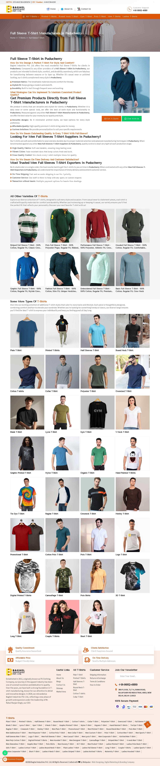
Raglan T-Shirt (51, 516)
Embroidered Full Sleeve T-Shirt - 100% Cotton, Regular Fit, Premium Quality (96, 292)
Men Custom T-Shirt (93, 733)
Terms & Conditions (97, 681)
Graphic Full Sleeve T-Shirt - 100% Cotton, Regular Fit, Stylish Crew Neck (25, 292)
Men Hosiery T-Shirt (66, 744)
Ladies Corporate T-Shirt (16, 751)
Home (51, 9)
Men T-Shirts (114, 16)
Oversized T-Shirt (123, 393)
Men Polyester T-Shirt (37, 733)
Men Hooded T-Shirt (58, 740)
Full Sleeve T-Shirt (142, 721)
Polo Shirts (85, 597)
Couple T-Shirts (52, 638)
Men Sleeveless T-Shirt (15, 744)
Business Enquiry (12, 759)
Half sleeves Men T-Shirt (16, 736)
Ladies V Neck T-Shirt (51, 751)
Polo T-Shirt (100, 16)
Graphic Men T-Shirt (35, 744)
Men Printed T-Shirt (96, 729)
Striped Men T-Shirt (116, 740)
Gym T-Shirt (86, 16)
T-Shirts (22, 37)
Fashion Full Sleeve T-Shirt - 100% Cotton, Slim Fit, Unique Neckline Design (60, 292)
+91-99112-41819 (140, 10)
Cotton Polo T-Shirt (54, 556)
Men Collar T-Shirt (75, 733)
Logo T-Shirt (121, 556)
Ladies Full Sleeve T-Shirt (92, 748)
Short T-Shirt (86, 638)
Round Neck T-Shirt (68, 16)
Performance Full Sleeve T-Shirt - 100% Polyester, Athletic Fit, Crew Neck (95, 248)
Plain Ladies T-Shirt (71, 748)
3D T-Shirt (120, 597)
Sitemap (59, 688)
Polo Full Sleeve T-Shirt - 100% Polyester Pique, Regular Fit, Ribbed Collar (61, 248)
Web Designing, (98, 762)
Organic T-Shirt (87, 475)
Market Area (61, 691)
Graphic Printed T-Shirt (20, 475)
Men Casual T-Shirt (71, 736)
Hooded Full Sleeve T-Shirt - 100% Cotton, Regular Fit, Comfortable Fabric (131, 248)
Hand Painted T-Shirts (126, 475)
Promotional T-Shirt (19, 556)
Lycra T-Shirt (51, 434)
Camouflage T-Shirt (54, 597)
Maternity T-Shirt (112, 751)
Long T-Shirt (15, 638)
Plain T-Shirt (16, 352)
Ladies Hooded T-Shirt (131, 751)
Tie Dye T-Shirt (17, 516)
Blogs (58, 681)
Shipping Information (98, 675)
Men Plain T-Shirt (59, 729)
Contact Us (84, 9)
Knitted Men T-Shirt (128, 736)
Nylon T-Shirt (51, 475)
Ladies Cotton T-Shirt (27, 748)
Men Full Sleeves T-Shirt (51, 736)
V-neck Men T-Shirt (134, 740)
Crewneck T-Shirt (88, 516)
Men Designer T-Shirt (77, 740)
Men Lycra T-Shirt (89, 736)
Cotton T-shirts (17, 393)
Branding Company (127, 762)
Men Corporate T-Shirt (107, 736)
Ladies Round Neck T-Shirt (49, 748)
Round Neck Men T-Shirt (116, 729)
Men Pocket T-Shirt (95, 744)
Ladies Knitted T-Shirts (92, 751)
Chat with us (132, 119)
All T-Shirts (31, 16)
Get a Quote (111, 119)
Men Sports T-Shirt (143, 733)
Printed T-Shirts (49, 16)
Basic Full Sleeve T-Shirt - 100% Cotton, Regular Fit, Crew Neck (130, 291)
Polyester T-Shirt (88, 393)
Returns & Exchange (98, 678)
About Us (66, 9)
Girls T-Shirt (11, 748)
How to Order (95, 685)
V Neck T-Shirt (122, 434)
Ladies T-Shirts (130, 16)
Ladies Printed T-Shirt (115, 744)
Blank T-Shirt (16, 434)
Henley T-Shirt (122, 516)
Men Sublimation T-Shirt (16, 733)
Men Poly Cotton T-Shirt (16, 740)
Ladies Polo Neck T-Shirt (137, 744)
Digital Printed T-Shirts (20, 597)
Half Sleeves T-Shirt (89, 352)
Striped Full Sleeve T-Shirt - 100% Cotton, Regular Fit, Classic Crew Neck (25, 248)
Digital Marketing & (111, 762)
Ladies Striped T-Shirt (71, 751)
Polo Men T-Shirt (135, 729)
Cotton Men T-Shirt (125, 733)
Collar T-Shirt (51, 393)
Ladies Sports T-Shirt (142, 748)
